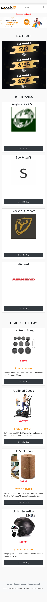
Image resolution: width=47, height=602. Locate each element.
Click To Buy (23, 148)
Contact (40, 588)
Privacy (26, 588)
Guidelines (12, 588)
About (5, 588)
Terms (20, 588)
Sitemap (33, 588)
